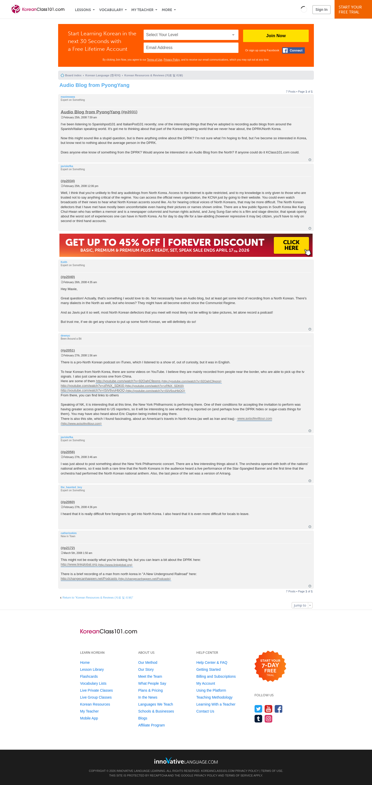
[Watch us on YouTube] (269, 709)
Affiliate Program (151, 725)
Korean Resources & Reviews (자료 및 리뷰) (153, 75)
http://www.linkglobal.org (79, 565)
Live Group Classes (96, 697)
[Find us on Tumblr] (258, 719)
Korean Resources (95, 704)
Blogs (142, 718)
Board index (73, 75)
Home (85, 662)
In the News (147, 697)
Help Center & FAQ (211, 662)
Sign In (321, 9)
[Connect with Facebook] (293, 50)
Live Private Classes (96, 690)
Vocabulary (111, 10)
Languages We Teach (155, 704)
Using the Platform (211, 690)
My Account (205, 683)
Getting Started (208, 669)
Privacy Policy (172, 59)
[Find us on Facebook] (279, 709)
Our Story (146, 669)
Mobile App (89, 718)
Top (309, 159)
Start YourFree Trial (354, 9)
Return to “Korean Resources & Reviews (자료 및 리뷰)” (98, 597)
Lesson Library (92, 669)
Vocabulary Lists (93, 683)
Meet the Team (150, 676)
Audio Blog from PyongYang (94, 85)
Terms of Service (239, 775)
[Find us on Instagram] (269, 719)
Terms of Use (154, 59)
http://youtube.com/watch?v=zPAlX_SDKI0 (92, 386)
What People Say (152, 683)
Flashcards (89, 676)
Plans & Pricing (150, 690)
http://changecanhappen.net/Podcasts (89, 578)
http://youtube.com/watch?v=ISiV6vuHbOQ (93, 390)
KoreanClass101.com (218, 770)
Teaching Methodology (214, 697)
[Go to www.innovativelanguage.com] (186, 760)
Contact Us (205, 711)
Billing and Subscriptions (216, 676)
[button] (304, 9)
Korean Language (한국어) (102, 75)
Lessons (83, 10)
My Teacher (142, 10)
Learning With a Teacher (216, 704)
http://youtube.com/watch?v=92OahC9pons (128, 381)
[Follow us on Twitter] (258, 709)
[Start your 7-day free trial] (270, 666)
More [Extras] (167, 10)
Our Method (147, 662)
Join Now (276, 35)
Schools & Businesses (156, 711)
